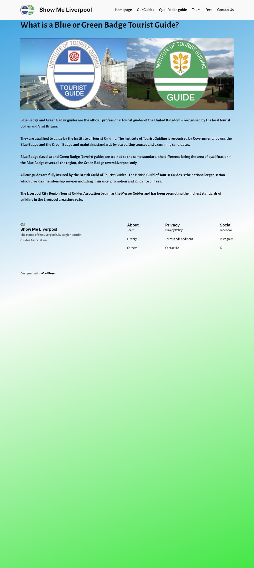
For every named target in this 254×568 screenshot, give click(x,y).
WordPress (48, 273)
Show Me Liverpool (65, 9)
